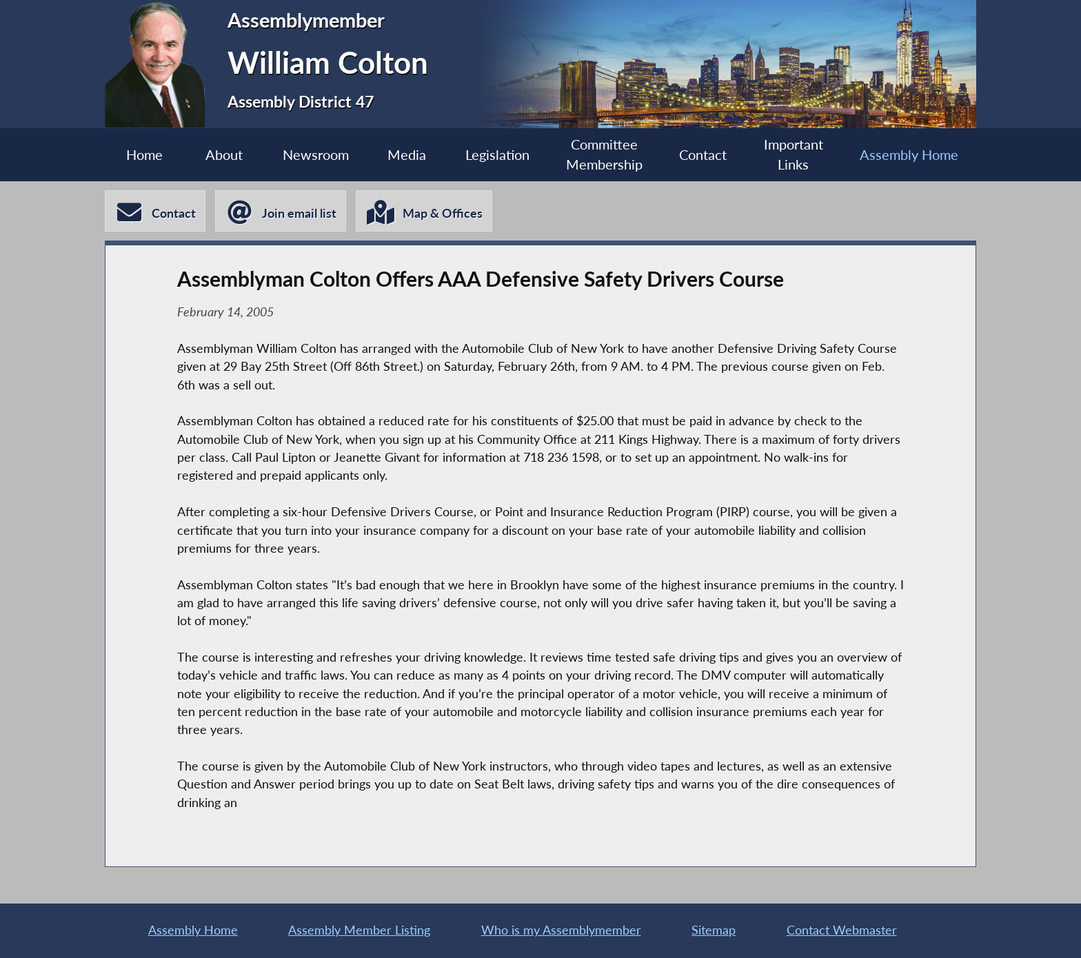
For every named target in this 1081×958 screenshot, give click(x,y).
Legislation (497, 154)
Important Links (793, 154)
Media (406, 154)
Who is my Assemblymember (561, 930)
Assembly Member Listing (359, 930)
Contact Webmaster (842, 930)
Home (144, 154)
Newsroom (316, 154)
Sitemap (713, 930)
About (224, 154)
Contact (703, 154)
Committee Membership (604, 154)
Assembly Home (909, 154)
